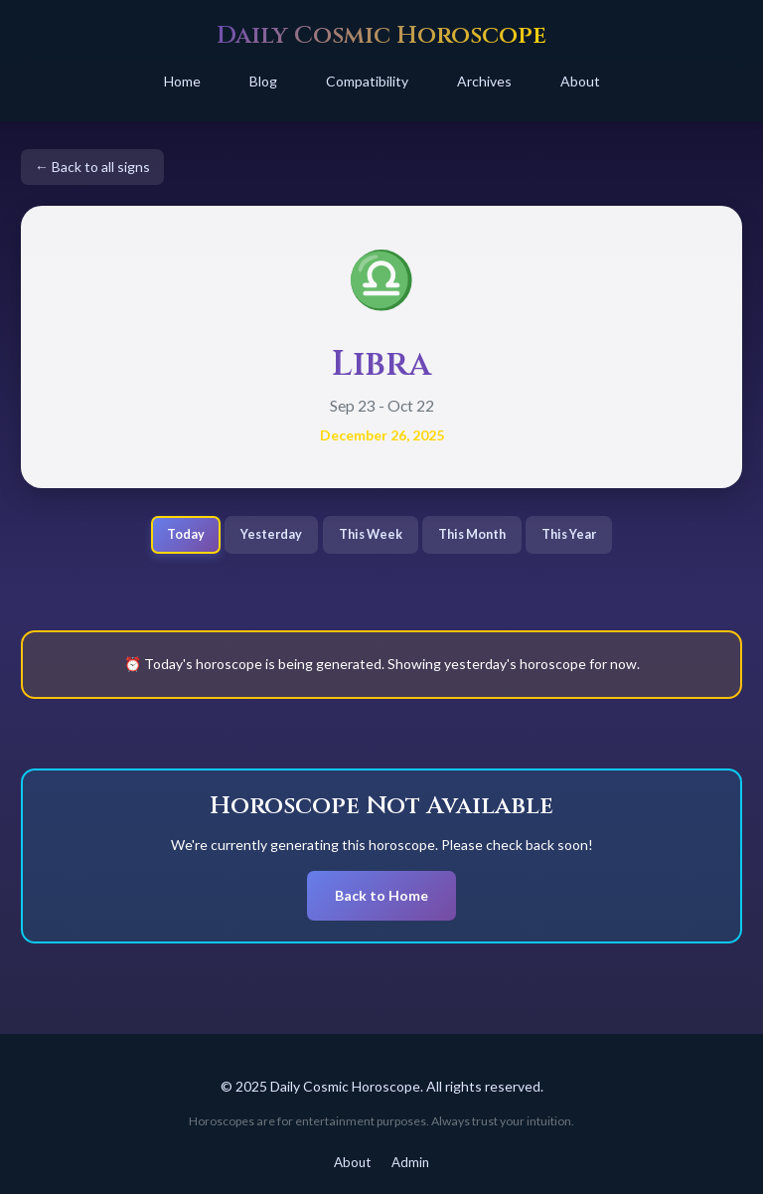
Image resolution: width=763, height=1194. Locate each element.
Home (182, 81)
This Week (370, 534)
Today (186, 534)
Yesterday (271, 534)
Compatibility (367, 81)
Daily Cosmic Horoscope (381, 35)
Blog (263, 81)
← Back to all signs (92, 166)
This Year (568, 534)
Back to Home (381, 895)
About (580, 81)
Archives (484, 81)
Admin (410, 1162)
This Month (472, 534)
